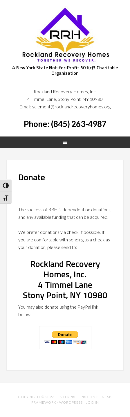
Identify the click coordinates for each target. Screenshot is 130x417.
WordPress (71, 402)
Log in (92, 402)
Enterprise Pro (73, 397)
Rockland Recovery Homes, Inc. (64, 35)
